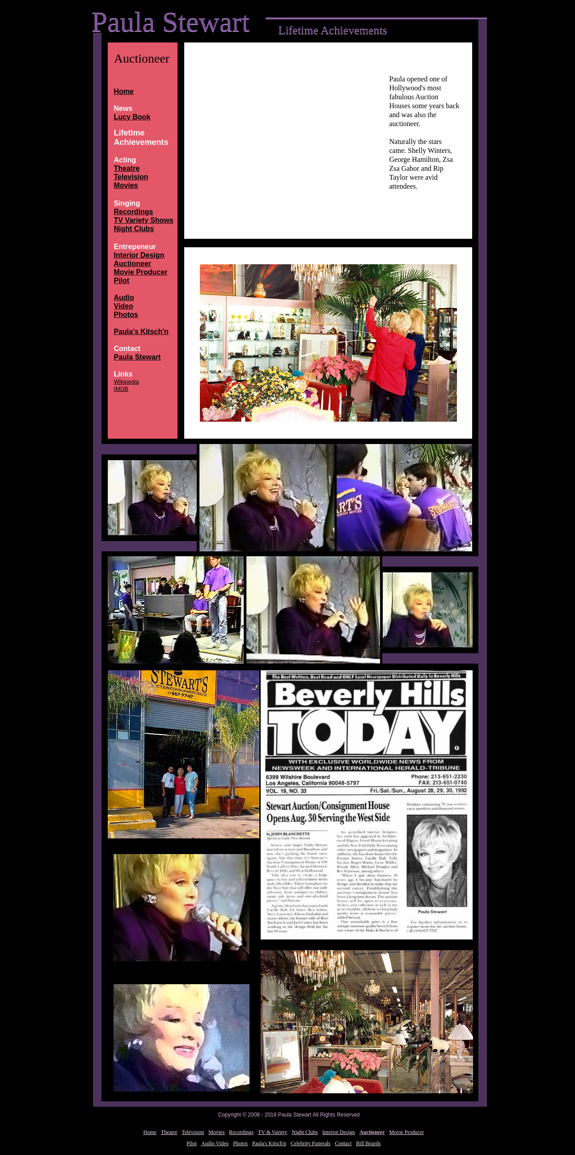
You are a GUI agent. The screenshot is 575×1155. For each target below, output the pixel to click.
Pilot (122, 280)
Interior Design (139, 255)
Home (124, 91)
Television (131, 177)
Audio (124, 297)
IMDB (121, 388)
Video (123, 306)
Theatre (127, 168)
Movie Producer (141, 272)
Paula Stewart (137, 357)
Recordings (133, 212)
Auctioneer (133, 263)
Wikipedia (126, 381)
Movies (126, 185)
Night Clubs (134, 229)
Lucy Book (132, 117)
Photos (126, 314)
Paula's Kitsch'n (141, 331)
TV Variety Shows (143, 220)
